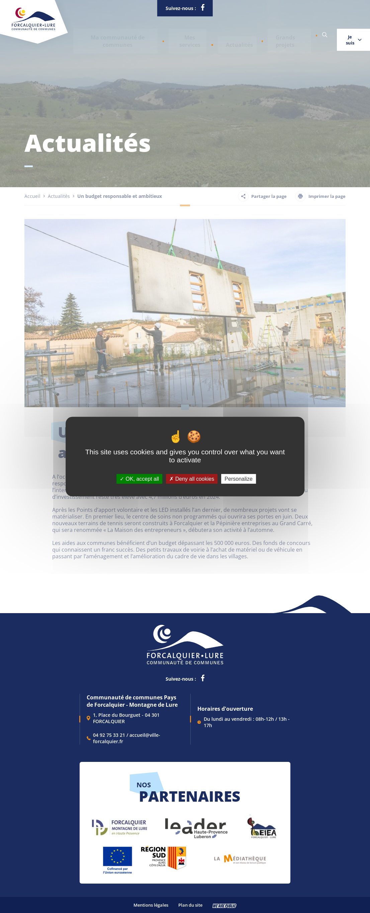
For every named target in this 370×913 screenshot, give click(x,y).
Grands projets (250, 35)
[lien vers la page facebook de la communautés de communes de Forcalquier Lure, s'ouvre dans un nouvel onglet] (202, 8)
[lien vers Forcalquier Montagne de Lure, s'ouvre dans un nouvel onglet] (120, 824)
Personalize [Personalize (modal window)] (238, 478)
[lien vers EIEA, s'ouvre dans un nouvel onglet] (261, 825)
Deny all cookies (191, 478)
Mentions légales (150, 905)
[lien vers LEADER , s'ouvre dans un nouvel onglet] (195, 825)
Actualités (210, 35)
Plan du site (190, 905)
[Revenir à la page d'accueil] (33, 28)
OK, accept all (139, 478)
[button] (110, 35)
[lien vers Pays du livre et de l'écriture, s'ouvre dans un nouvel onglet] (240, 857)
